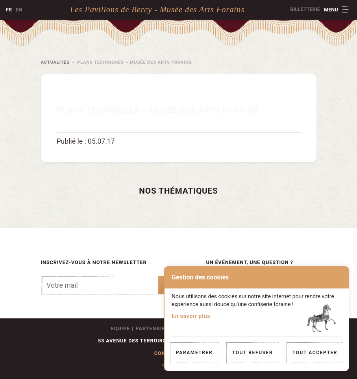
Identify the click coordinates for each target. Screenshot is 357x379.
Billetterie (305, 9)
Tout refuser (252, 353)
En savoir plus (191, 316)
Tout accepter (315, 353)
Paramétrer (194, 353)
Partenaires (154, 328)
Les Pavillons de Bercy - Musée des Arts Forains (157, 9)
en (19, 10)
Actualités (55, 62)
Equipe (120, 328)
